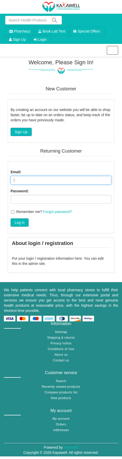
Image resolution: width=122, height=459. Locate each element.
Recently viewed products (61, 387)
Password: (20, 191)
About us (61, 355)
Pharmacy (19, 31)
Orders (61, 424)
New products (61, 398)
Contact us (61, 360)
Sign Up (17, 39)
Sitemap (61, 332)
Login (40, 39)
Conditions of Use (61, 349)
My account (60, 419)
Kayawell (71, 447)
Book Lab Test (51, 31)
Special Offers (86, 31)
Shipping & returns (61, 337)
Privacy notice (61, 343)
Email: (16, 172)
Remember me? (29, 212)
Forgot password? (57, 212)
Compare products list (61, 392)
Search (61, 381)
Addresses (61, 430)
